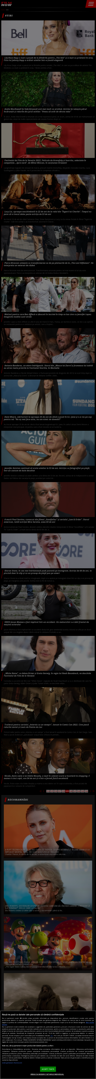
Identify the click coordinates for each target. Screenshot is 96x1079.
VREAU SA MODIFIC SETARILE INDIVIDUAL (47, 1074)
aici (51, 1035)
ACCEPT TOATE (48, 1069)
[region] (48, 1045)
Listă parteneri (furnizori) (12, 1063)
